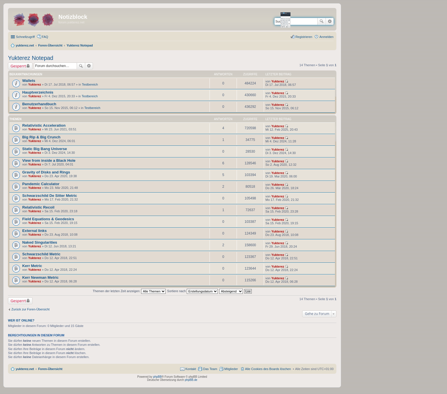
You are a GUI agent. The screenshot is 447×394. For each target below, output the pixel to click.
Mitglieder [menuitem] (231, 369)
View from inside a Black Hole (49, 160)
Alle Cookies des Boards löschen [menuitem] (268, 369)
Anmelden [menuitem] (326, 37)
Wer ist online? (21, 320)
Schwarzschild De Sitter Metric (49, 195)
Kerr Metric (32, 266)
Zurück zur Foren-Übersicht (30, 309)
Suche (321, 21)
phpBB (157, 376)
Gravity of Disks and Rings (46, 172)
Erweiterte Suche (330, 21)
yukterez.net (25, 369)
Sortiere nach (192, 291)
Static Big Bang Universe (44, 149)
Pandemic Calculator (40, 184)
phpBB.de (191, 379)
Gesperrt (18, 65)
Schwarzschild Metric (41, 254)
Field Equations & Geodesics (48, 219)
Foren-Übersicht (50, 369)
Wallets (28, 80)
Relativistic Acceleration (44, 125)
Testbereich (90, 84)
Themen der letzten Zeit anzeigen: (129, 291)
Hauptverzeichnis (37, 92)
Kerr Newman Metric (40, 277)
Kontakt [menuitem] (190, 369)
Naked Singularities (39, 242)
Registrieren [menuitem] (303, 37)
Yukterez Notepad (30, 58)
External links (34, 231)
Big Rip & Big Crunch (41, 137)
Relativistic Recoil (38, 207)
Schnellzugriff (25, 37)
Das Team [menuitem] (210, 369)
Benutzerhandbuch (39, 104)
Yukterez (34, 84)
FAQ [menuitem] (45, 37)
